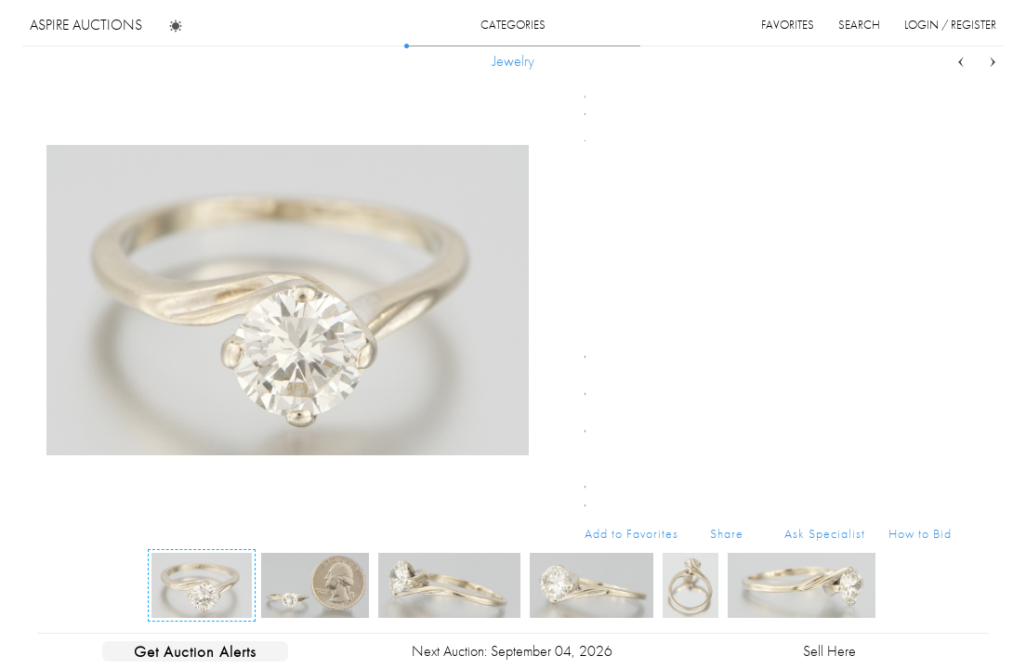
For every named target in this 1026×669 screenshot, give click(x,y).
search (859, 25)
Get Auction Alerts (195, 651)
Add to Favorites (631, 533)
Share (726, 533)
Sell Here (829, 651)
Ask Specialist (824, 533)
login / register (950, 25)
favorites (787, 25)
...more (937, 165)
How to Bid (920, 533)
